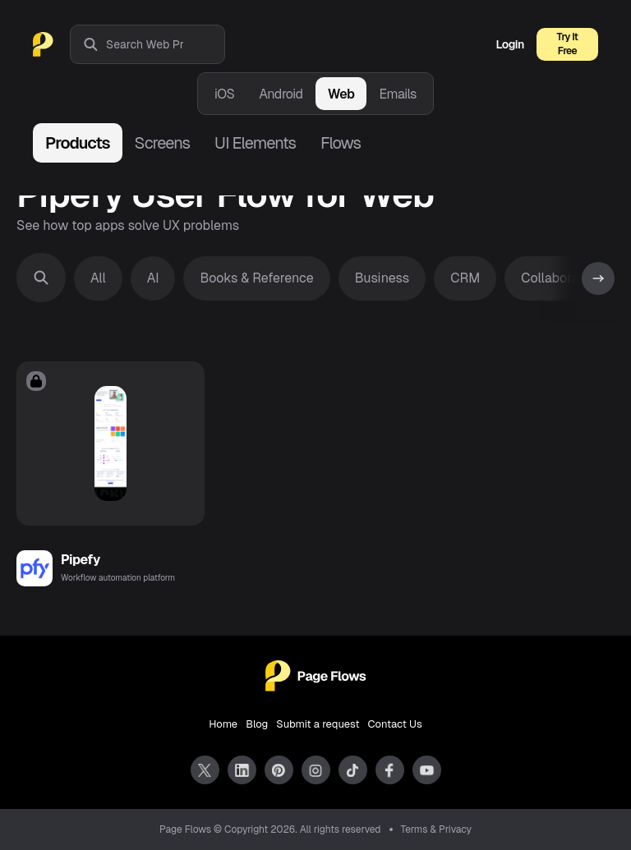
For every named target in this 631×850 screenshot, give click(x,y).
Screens (162, 143)
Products (77, 143)
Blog (257, 724)
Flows (340, 143)
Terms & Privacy (436, 829)
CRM (465, 278)
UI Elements (255, 143)
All (98, 278)
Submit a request (317, 724)
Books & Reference (256, 278)
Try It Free (567, 43)
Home (223, 724)
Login (510, 44)
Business (382, 278)
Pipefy (80, 559)
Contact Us (395, 724)
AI (153, 278)
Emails (398, 94)
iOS (224, 94)
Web (341, 94)
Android (280, 94)
